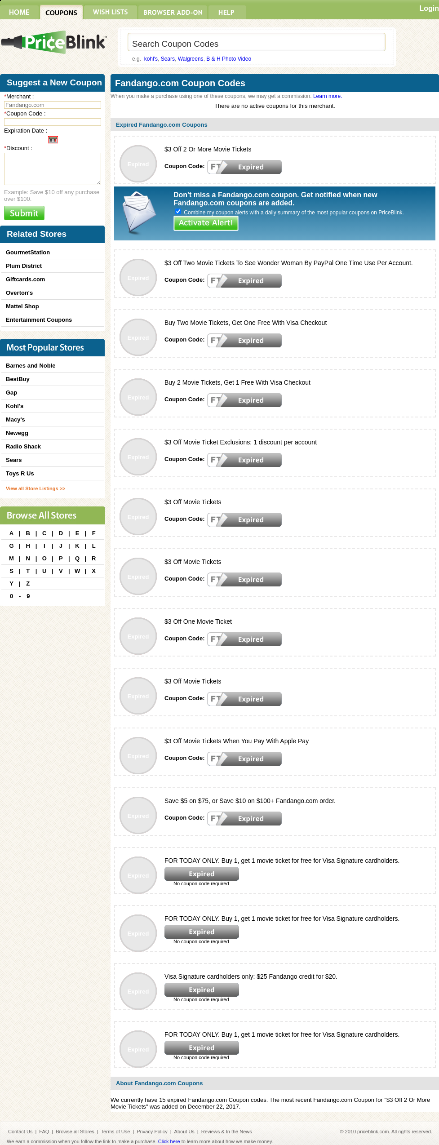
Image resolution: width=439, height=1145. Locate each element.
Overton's (19, 292)
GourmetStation (28, 252)
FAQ (44, 1131)
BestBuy (18, 379)
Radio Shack (23, 446)
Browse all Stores (75, 1131)
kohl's (151, 59)
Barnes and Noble (31, 365)
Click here (169, 1141)
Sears (168, 59)
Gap (11, 392)
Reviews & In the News (226, 1131)
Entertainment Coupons (39, 319)
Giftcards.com (25, 279)
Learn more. (327, 96)
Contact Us (20, 1131)
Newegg (17, 433)
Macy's (15, 419)
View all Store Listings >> (35, 488)
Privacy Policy (152, 1131)
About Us (184, 1131)
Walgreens (191, 59)
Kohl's (14, 406)
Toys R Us (20, 473)
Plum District (24, 265)
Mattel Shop (22, 306)
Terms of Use (115, 1131)
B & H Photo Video (228, 59)
